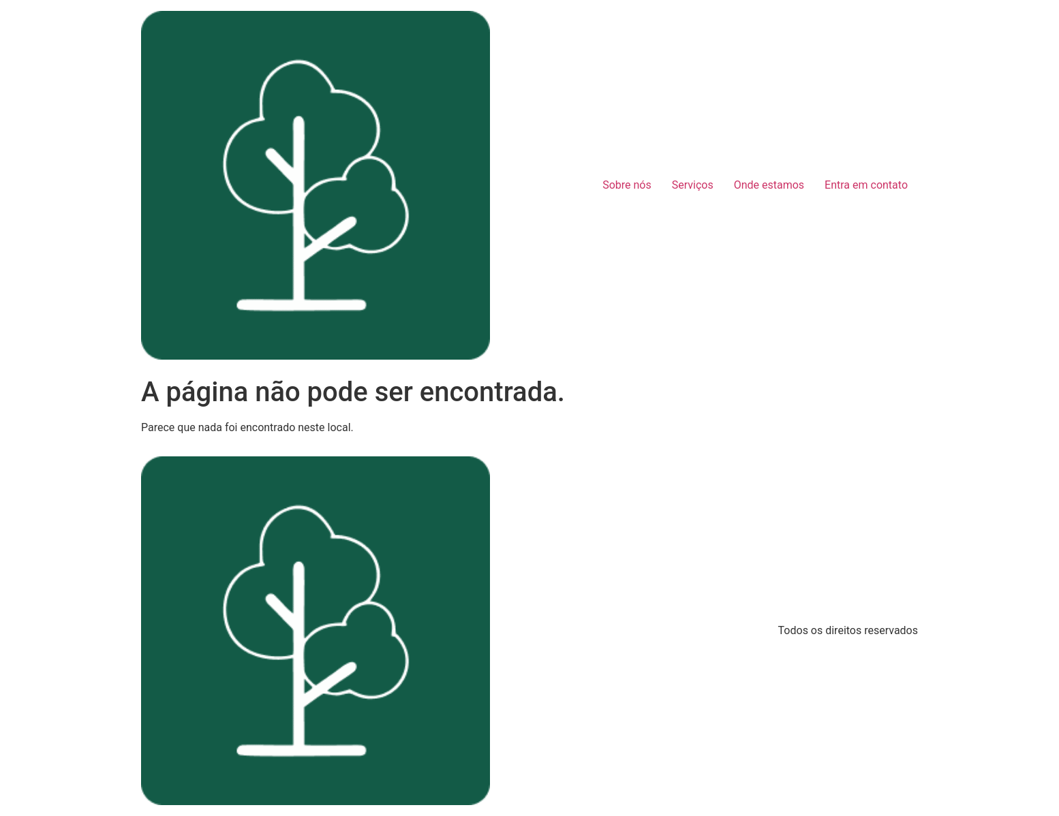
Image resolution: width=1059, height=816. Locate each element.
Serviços (692, 184)
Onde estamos (769, 184)
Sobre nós (626, 184)
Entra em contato (866, 184)
